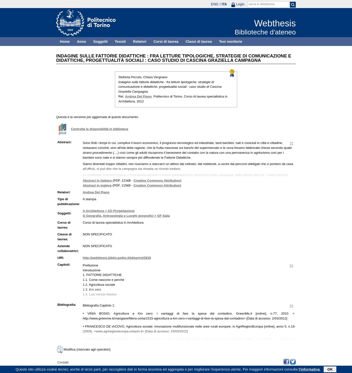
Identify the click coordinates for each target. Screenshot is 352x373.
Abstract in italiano (97, 180)
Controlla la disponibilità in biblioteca (99, 129)
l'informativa (309, 370)
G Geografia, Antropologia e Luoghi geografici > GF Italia (126, 216)
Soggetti (100, 42)
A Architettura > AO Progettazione (108, 211)
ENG (214, 4)
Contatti (62, 362)
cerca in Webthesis (262, 4)
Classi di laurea (199, 42)
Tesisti (120, 42)
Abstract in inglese (97, 185)
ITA (224, 4)
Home (65, 42)
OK (330, 370)
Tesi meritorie (230, 42)
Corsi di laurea (166, 42)
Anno (81, 42)
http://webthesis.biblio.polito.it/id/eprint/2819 (117, 258)
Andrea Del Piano (138, 96)
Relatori (139, 42)
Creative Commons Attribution (157, 180)
